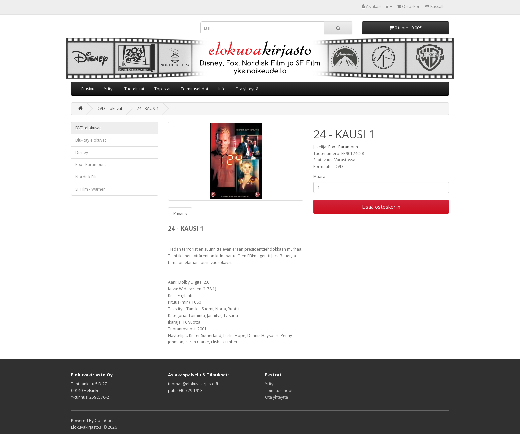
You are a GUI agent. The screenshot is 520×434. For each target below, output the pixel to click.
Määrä (319, 176)
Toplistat (162, 89)
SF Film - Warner (90, 189)
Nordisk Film (87, 177)
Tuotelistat (134, 89)
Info (222, 89)
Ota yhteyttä (246, 89)
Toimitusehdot (194, 89)
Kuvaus (180, 214)
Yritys (109, 89)
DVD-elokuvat (109, 108)
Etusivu (87, 89)
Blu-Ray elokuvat (90, 140)
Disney (81, 152)
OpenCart (104, 420)
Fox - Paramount (90, 164)
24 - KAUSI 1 (148, 108)
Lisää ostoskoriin (381, 206)
